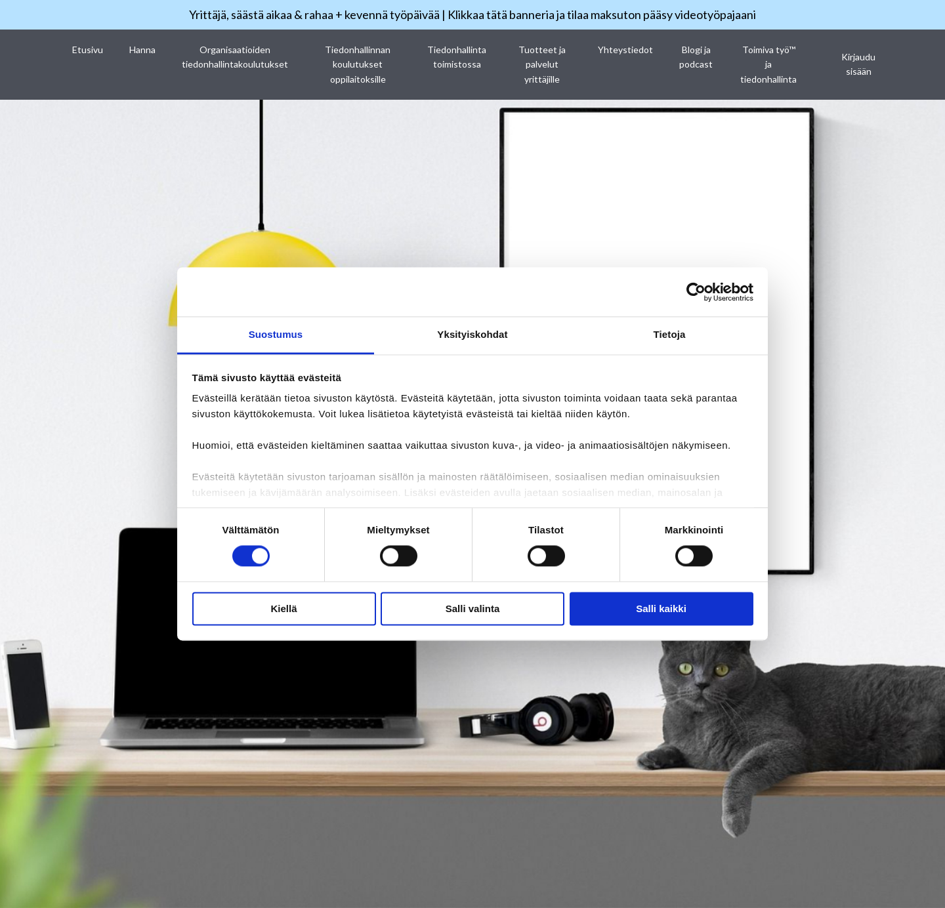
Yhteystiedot (625, 49)
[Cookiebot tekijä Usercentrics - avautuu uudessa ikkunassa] (696, 292)
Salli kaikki (661, 608)
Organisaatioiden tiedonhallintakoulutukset (235, 57)
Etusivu (87, 49)
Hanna (142, 49)
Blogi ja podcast (696, 57)
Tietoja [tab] (670, 334)
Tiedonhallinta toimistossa (456, 57)
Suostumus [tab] (276, 334)
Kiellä (283, 608)
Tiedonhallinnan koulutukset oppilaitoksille (357, 64)
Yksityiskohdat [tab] (472, 334)
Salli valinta (473, 608)
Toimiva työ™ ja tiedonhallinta (768, 64)
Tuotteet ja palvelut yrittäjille (542, 64)
